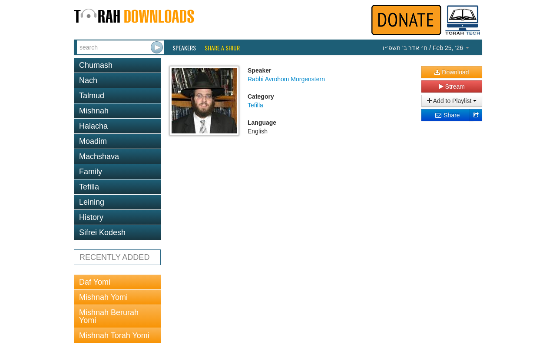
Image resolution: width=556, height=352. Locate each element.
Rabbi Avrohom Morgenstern (286, 79)
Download (451, 72)
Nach (88, 80)
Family (90, 171)
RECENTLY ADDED (114, 257)
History (91, 217)
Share (447, 115)
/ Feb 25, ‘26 (426, 47)
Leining (91, 202)
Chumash (96, 65)
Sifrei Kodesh (102, 232)
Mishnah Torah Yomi (114, 335)
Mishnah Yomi (103, 297)
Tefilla (89, 187)
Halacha (93, 126)
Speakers (184, 47)
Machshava (99, 156)
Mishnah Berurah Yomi (109, 316)
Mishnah (94, 110)
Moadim (93, 141)
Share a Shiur (222, 47)
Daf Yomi (94, 282)
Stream (452, 86)
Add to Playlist (452, 100)
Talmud (91, 95)
